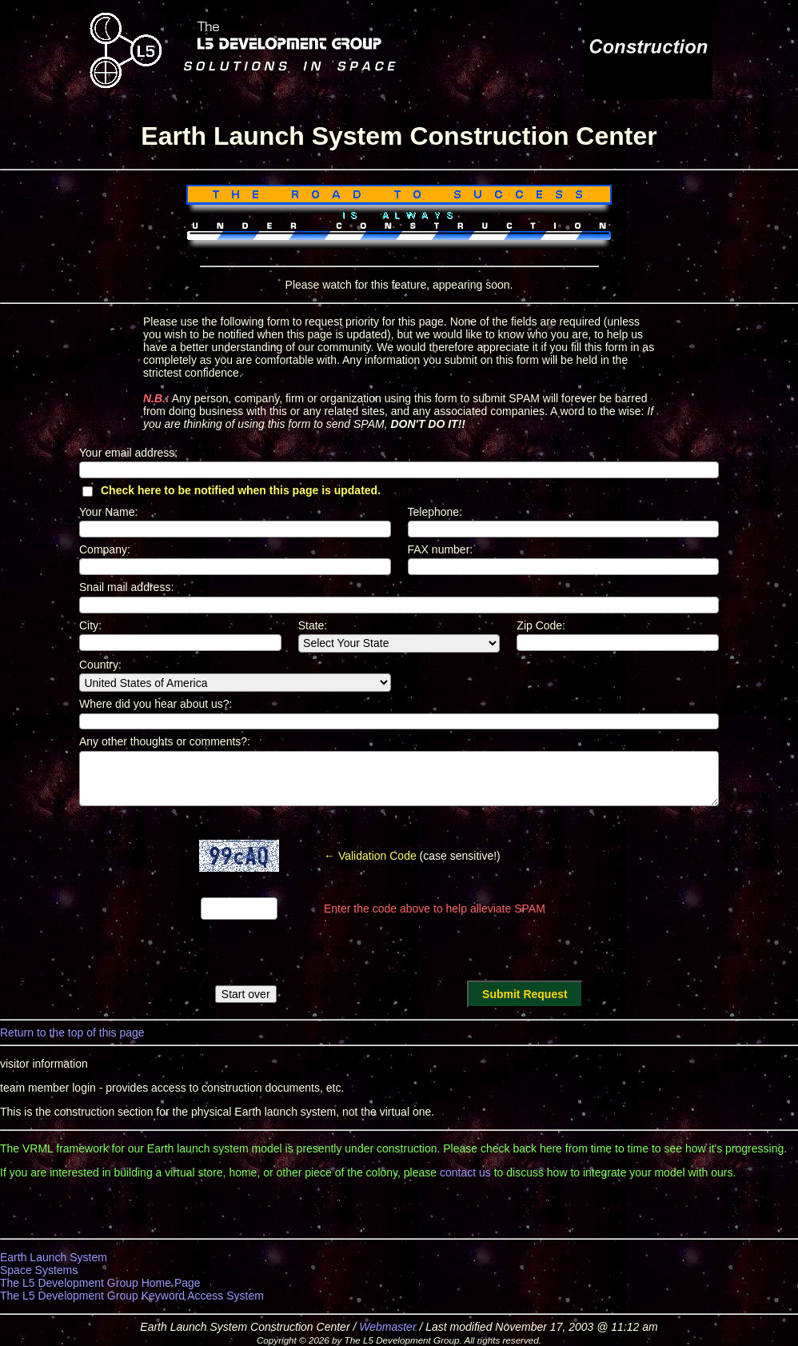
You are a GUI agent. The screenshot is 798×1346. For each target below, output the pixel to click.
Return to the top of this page (72, 1032)
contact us (465, 1172)
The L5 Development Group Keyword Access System (132, 1295)
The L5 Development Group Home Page (100, 1282)
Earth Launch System (53, 1257)
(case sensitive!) (412, 855)
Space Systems (39, 1270)
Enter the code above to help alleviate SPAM (434, 908)
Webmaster (387, 1326)
